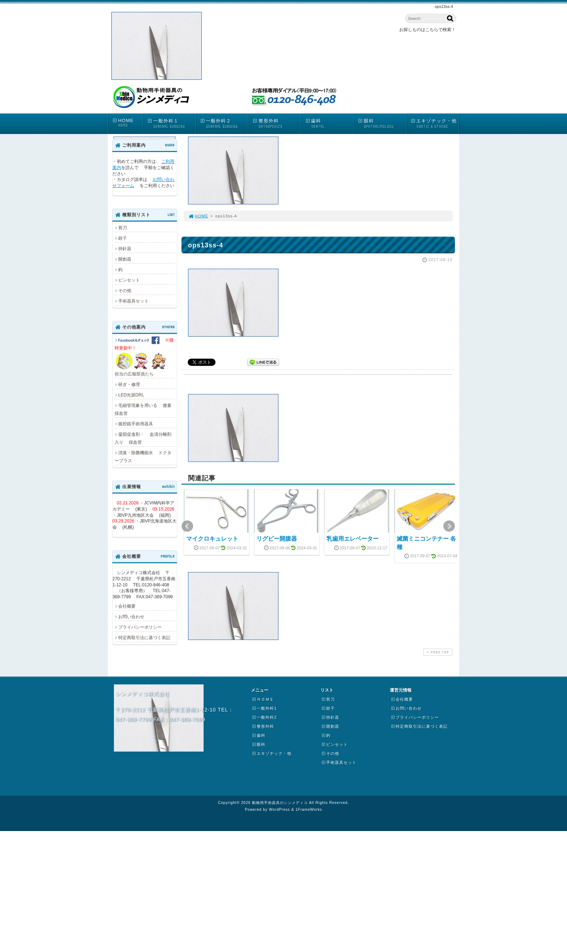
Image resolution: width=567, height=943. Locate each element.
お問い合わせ (131, 616)
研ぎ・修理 (129, 384)
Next (449, 526)
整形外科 (276, 123)
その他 (124, 290)
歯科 (329, 123)
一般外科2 (264, 717)
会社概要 (127, 606)
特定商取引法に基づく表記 (144, 637)
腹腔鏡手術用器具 (135, 423)
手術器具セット (133, 300)
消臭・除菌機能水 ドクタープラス (143, 456)
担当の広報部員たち (144, 356)
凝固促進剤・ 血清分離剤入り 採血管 (143, 438)
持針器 (124, 248)
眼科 (382, 123)
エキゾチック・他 (434, 123)
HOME (127, 123)
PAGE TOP (437, 652)
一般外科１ (171, 123)
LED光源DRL (131, 394)
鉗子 (122, 238)
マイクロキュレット (212, 539)
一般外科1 (264, 708)
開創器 (124, 258)
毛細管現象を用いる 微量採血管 (143, 409)
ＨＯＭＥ (263, 699)
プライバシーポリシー (140, 627)
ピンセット (129, 279)
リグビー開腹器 (276, 539)
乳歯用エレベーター (353, 539)
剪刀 (122, 227)
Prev (187, 526)
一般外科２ (224, 123)
